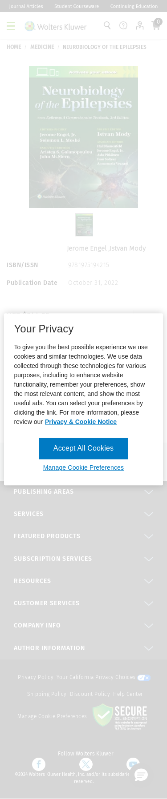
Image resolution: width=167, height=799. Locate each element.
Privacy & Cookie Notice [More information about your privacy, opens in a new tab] (81, 421)
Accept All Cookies (83, 448)
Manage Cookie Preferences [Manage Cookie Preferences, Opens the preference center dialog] (83, 467)
